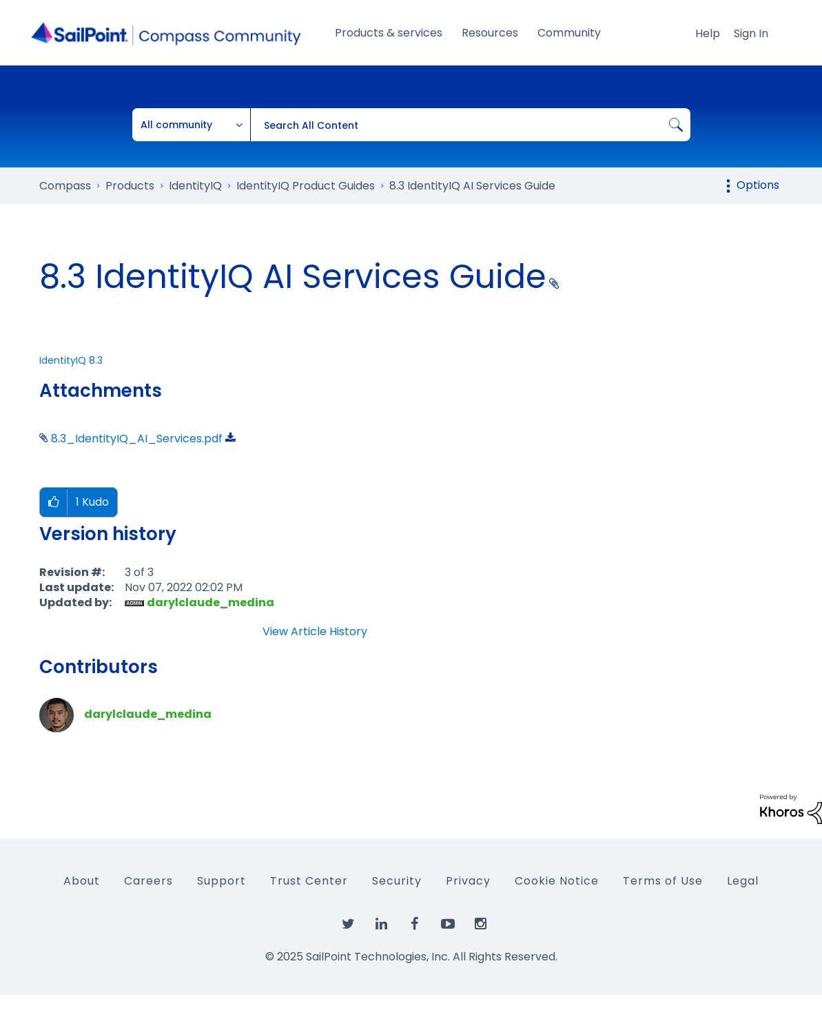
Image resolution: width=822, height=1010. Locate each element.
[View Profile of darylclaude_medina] (210, 602)
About (81, 881)
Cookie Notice (557, 881)
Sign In (751, 33)
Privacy (468, 881)
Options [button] (758, 185)
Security (397, 881)
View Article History (315, 631)
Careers (148, 881)
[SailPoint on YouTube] (448, 924)
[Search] (470, 124)
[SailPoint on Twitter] (348, 924)
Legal (743, 881)
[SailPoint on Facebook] (415, 924)
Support (221, 881)
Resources (490, 33)
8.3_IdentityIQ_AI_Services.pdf (137, 438)
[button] (53, 502)
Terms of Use (663, 881)
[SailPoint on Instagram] (481, 924)
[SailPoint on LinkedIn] (381, 924)
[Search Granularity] (191, 124)
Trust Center (309, 881)
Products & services (388, 33)
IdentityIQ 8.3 (71, 360)
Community (569, 33)
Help (707, 33)
